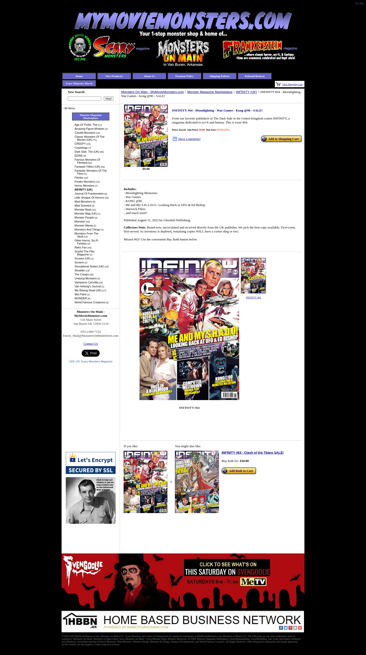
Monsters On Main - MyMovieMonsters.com (152, 92)
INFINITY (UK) (246, 92)
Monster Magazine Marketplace (209, 92)
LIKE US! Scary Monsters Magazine (90, 361)
